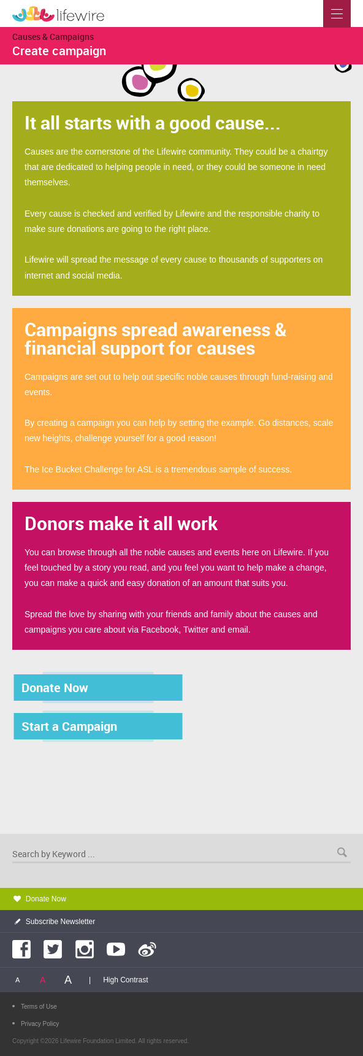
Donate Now (46, 899)
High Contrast (125, 980)
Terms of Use (39, 1006)
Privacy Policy (40, 1023)
